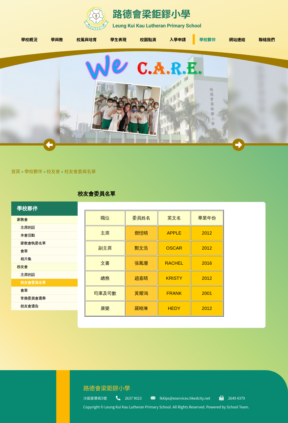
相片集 (25, 259)
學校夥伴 (34, 171)
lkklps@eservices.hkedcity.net (185, 398)
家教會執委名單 (33, 243)
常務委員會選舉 (33, 298)
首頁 (15, 171)
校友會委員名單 (80, 171)
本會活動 (27, 235)
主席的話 (27, 227)
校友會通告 (29, 306)
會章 (24, 251)
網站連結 (237, 39)
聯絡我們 (267, 39)
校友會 (53, 171)
